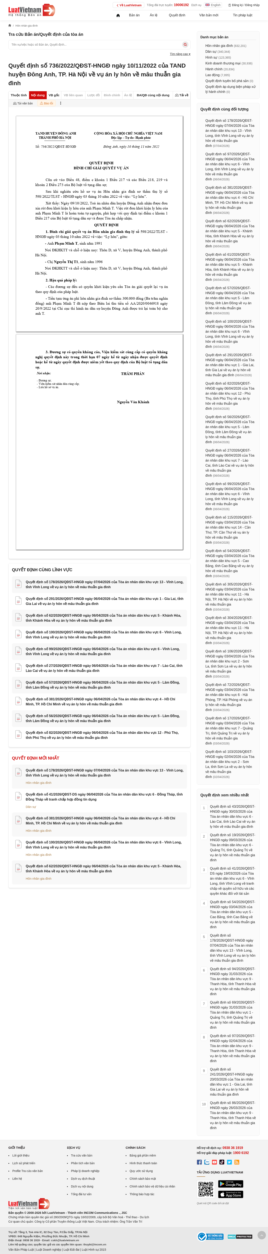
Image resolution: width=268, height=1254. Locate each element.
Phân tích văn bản (83, 1163)
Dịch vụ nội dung (82, 1186)
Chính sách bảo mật (143, 1178)
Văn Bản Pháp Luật (21, 1249)
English (212, 5)
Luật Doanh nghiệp (48, 1249)
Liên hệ (17, 1178)
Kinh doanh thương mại (223, 63)
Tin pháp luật (242, 15)
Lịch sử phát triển (23, 1163)
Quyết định (177, 15)
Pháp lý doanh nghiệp (85, 1171)
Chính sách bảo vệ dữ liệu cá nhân (152, 1186)
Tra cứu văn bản (81, 1155)
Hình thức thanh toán (143, 1163)
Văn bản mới (208, 15)
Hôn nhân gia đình (39, 782)
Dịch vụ (196, 5)
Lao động (212, 75)
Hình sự (211, 57)
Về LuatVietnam (128, 5)
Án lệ (154, 15)
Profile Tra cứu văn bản (27, 1171)
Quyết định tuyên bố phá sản (227, 81)
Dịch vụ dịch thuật (83, 1178)
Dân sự (31, 807)
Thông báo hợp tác (142, 1194)
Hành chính (214, 69)
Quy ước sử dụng (141, 1171)
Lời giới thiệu (20, 1155)
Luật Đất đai (71, 1249)
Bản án (134, 15)
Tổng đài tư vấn (81, 1194)
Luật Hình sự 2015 (94, 1249)
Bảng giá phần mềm (143, 1155)
